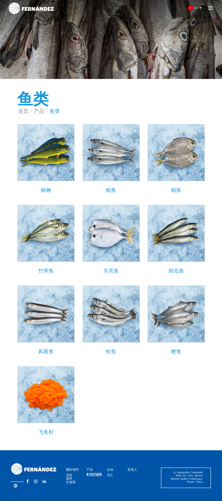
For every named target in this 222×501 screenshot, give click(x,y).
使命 (69, 474)
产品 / (41, 110)
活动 (110, 469)
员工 (110, 474)
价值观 (70, 482)
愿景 (69, 478)
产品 (90, 469)
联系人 (132, 469)
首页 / (25, 110)
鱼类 (54, 110)
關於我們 (72, 469)
